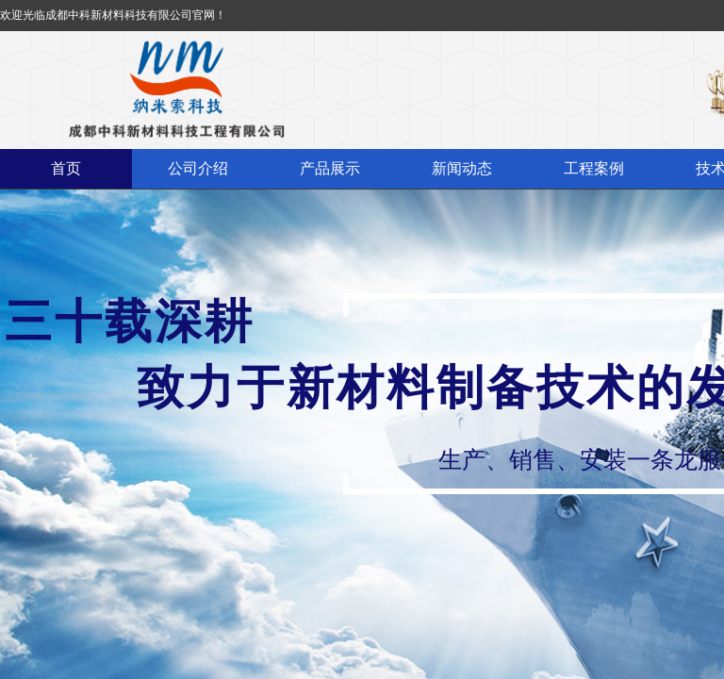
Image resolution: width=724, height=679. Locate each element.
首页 (66, 168)
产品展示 (330, 168)
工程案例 (594, 168)
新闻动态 (462, 168)
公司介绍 (198, 168)
